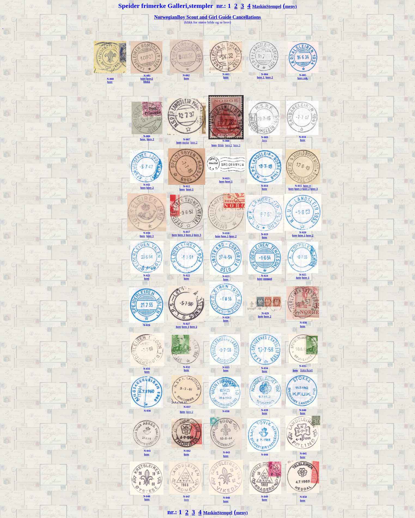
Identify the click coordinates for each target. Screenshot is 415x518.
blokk (146, 81)
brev (110, 81)
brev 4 (307, 185)
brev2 (149, 78)
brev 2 (269, 77)
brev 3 (236, 145)
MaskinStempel (266, 6)
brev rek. (303, 78)
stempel (267, 278)
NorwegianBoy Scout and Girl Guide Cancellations (207, 17)
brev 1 (261, 77)
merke (185, 142)
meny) (291, 6)
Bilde (221, 145)
